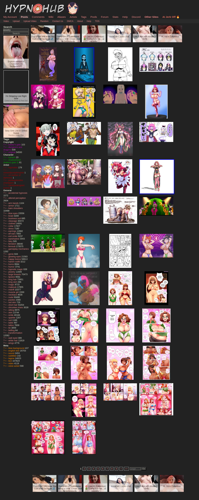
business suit (15, 218)
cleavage (13, 221)
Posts (24, 16)
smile (11, 315)
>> (126, 468)
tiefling (11, 330)
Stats (115, 16)
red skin (12, 302)
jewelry (12, 272)
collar (11, 226)
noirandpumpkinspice (14, 172)
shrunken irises (16, 307)
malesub (12, 287)
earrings (12, 231)
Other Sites (151, 16)
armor (11, 205)
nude (11, 297)
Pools (93, 16)
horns (11, 264)
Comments (38, 16)
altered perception (17, 198)
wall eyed (13, 338)
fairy (10, 241)
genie (11, 254)
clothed (12, 223)
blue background (16, 348)
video (11, 363)
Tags (83, 16)
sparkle (12, 317)
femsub (12, 246)
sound (11, 353)
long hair (12, 279)
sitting (11, 310)
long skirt (13, 282)
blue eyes (13, 213)
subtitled (12, 355)
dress (11, 228)
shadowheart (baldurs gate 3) (12, 161)
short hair (13, 305)
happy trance (15, 259)
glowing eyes (15, 256)
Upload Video (30, 21)
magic (11, 284)
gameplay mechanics (18, 249)
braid (11, 216)
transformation (15, 333)
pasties (12, 300)
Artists (73, 16)
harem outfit (14, 261)
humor (11, 266)
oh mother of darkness (11, 176)
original (12, 152)
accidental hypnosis (17, 193)
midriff (11, 289)
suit (10, 320)
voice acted (14, 366)
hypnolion (13, 167)
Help (125, 16)
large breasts (15, 274)
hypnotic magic (16, 269)
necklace (13, 294)
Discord (136, 16)
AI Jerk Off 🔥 (171, 16)
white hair (13, 340)
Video (6, 21)
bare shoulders (15, 208)
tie (9, 327)
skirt (10, 312)
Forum (104, 16)
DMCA (70, 21)
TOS (97, 21)
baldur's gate (14, 144)
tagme (11, 358)
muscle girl (13, 292)
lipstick (12, 277)
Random (44, 21)
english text (14, 350)
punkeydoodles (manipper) (13, 181)
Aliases (61, 16)
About (80, 21)
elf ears (12, 233)
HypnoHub (12, 4)
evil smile (13, 236)
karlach (12, 157)
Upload (16, 21)
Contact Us (57, 21)
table (11, 322)
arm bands (13, 203)
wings (11, 343)
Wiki (50, 16)
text (10, 361)
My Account (10, 16)
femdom (12, 244)
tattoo (11, 325)
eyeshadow (14, 238)
